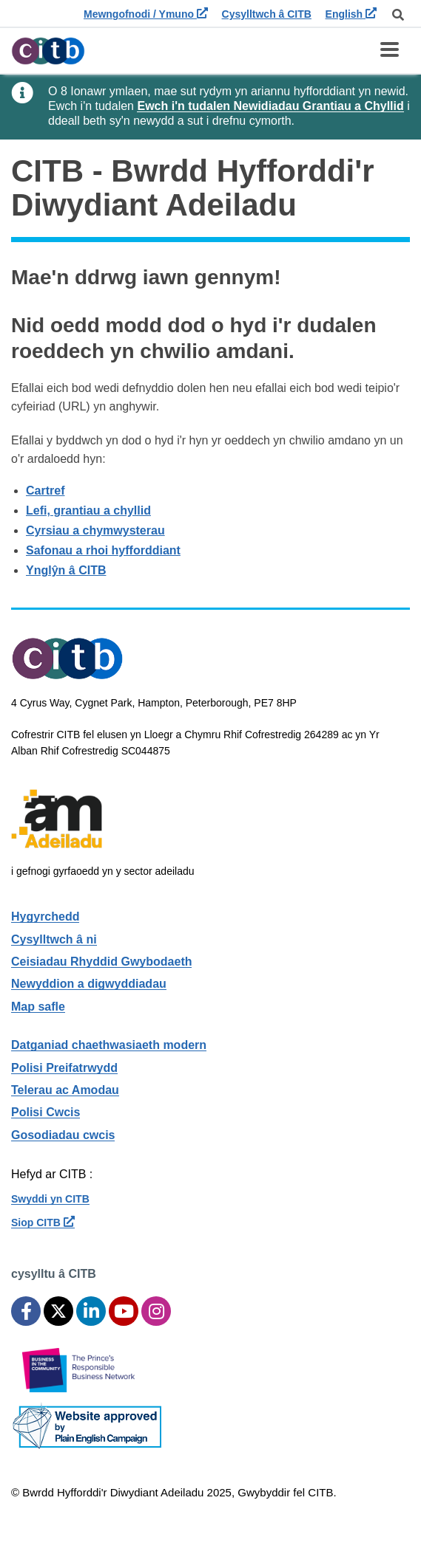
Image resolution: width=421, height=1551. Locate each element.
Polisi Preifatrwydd (64, 1068)
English (351, 14)
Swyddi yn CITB (50, 1199)
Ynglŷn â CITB (66, 570)
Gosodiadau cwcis (63, 1135)
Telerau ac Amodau (65, 1090)
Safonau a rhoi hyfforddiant (103, 550)
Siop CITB (43, 1222)
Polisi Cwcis (45, 1112)
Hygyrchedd (45, 916)
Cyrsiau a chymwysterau (95, 530)
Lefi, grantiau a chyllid (88, 510)
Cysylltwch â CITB (266, 14)
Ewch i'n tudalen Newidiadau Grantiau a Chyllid (270, 106)
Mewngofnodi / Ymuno (146, 14)
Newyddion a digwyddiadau (88, 983)
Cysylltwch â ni (54, 939)
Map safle (38, 1006)
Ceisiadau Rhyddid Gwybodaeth (101, 961)
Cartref (45, 490)
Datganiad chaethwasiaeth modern (108, 1045)
